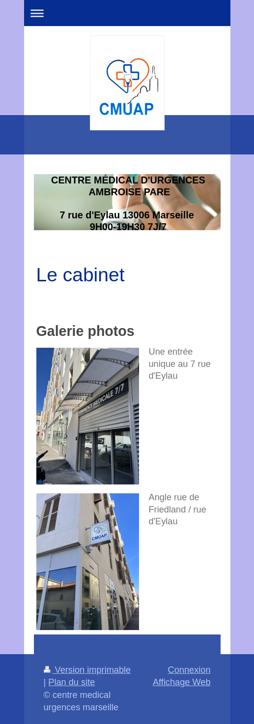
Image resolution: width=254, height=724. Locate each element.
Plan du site (71, 682)
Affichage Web (182, 682)
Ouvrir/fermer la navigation (127, 13)
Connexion (189, 670)
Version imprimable (87, 670)
